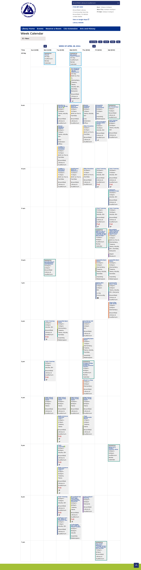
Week (112, 42)
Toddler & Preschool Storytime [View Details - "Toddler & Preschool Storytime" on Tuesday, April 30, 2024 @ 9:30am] (61, 148)
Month (106, 42)
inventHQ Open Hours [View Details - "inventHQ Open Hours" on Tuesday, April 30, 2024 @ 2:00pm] (63, 322)
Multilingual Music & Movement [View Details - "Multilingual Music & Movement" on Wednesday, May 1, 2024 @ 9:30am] (74, 106)
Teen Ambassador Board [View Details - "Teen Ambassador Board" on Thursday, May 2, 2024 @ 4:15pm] (88, 417)
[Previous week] (45, 46)
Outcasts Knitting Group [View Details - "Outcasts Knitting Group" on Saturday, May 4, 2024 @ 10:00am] (114, 190)
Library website (78, 22)
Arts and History (87, 29)
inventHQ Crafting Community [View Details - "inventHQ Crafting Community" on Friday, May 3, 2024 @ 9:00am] (100, 106)
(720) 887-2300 (78, 7)
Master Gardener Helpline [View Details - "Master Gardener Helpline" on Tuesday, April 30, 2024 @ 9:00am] (61, 127)
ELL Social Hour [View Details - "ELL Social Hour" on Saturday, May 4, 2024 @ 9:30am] (113, 107)
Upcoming (93, 42)
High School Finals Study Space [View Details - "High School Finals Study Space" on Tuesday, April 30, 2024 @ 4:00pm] (62, 398)
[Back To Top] (136, 565)
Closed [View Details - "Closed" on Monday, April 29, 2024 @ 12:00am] (47, 55)
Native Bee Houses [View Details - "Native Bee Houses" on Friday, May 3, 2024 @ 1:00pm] (100, 283)
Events (40, 29)
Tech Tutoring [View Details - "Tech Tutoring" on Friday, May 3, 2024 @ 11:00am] (101, 208)
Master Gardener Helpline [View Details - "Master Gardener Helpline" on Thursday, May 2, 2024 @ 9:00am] (87, 106)
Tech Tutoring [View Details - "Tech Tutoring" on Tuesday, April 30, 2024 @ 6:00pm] (62, 496)
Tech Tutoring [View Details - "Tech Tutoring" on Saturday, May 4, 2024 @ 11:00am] (114, 208)
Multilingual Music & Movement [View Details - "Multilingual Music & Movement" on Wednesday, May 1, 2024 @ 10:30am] (74, 170)
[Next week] (94, 46)
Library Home (28, 29)
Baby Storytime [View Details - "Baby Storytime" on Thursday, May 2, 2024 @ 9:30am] (89, 126)
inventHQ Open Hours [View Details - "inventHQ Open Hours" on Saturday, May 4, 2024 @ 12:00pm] (114, 261)
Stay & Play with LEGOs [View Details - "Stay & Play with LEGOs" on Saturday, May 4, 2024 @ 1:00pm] (113, 303)
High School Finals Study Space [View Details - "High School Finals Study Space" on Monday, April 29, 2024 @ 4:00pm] (49, 398)
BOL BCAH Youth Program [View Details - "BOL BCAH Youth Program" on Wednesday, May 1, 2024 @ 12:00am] (75, 55)
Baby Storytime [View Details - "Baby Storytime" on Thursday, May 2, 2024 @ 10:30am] (89, 168)
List (100, 42)
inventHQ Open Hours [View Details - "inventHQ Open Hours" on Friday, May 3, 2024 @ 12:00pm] (101, 261)
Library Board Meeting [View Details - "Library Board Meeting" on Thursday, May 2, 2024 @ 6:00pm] (88, 497)
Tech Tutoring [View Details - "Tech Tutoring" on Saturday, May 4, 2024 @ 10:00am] (114, 168)
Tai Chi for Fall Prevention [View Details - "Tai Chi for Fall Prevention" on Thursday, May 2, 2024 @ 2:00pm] (88, 322)
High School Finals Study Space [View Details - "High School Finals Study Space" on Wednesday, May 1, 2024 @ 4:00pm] (75, 398)
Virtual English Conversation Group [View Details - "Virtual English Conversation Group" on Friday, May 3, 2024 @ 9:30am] (101, 123)
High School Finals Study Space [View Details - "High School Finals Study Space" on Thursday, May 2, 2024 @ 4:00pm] (87, 398)
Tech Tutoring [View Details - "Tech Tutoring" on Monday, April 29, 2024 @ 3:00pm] (49, 361)
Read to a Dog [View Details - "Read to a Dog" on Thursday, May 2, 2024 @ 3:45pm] (88, 380)
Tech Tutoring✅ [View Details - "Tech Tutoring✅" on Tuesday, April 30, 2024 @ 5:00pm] (61, 446)
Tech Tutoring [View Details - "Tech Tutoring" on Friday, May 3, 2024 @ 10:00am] (101, 168)
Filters (26, 38)
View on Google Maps (80, 19)
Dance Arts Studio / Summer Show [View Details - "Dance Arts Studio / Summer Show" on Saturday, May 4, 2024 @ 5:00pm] (113, 448)
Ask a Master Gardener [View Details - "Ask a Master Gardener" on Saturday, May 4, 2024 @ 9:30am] (113, 121)
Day (118, 42)
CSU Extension (71, 29)
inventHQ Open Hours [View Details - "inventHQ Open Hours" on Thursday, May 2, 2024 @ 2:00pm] (88, 339)
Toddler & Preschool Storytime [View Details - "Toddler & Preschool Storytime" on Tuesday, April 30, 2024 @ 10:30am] (61, 170)
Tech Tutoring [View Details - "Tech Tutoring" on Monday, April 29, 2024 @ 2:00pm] (49, 321)
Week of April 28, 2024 (69, 46)
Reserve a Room (53, 29)
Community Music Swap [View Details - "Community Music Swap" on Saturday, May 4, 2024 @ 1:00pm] (113, 283)
